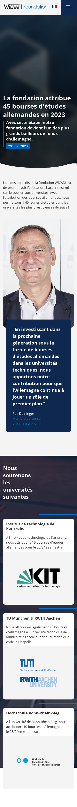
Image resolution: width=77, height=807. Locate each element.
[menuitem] (54, 6)
